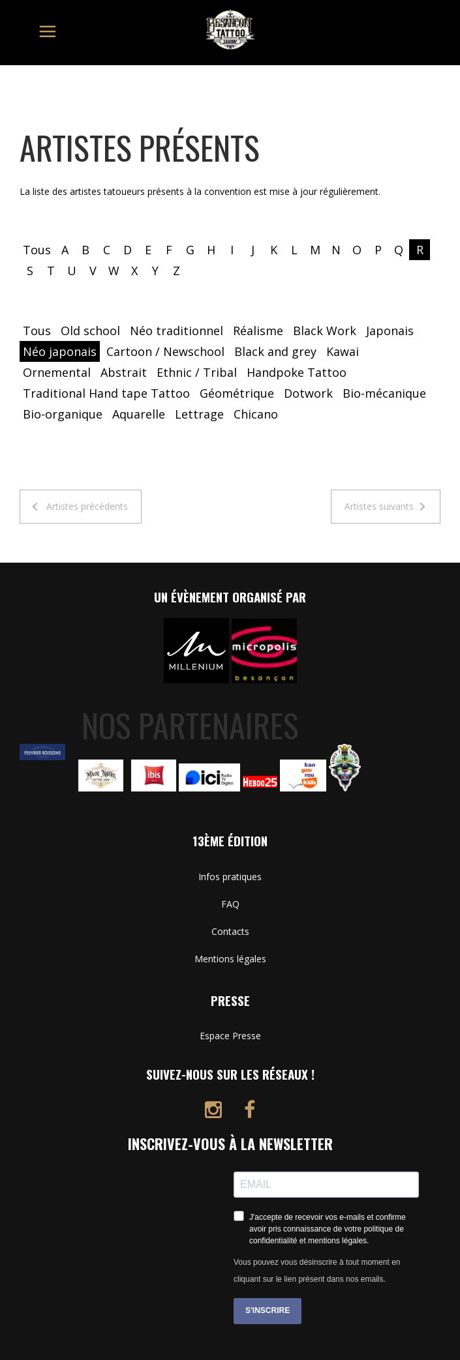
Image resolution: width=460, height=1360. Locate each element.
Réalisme (258, 330)
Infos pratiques (230, 876)
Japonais (390, 330)
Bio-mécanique (384, 393)
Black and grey (275, 351)
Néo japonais (60, 351)
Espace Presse (230, 1035)
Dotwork (308, 393)
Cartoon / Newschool (165, 351)
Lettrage (199, 414)
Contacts (230, 931)
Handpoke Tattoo (296, 372)
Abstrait (123, 372)
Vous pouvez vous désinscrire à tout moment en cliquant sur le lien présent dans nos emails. (317, 1271)
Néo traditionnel (176, 330)
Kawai (342, 351)
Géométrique (237, 393)
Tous (37, 250)
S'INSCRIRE (267, 1310)
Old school (90, 330)
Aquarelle (138, 414)
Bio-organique (62, 414)
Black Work (324, 330)
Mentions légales (230, 959)
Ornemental (57, 372)
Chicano (256, 414)
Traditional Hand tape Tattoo (106, 393)
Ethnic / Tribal (197, 372)
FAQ (230, 904)
